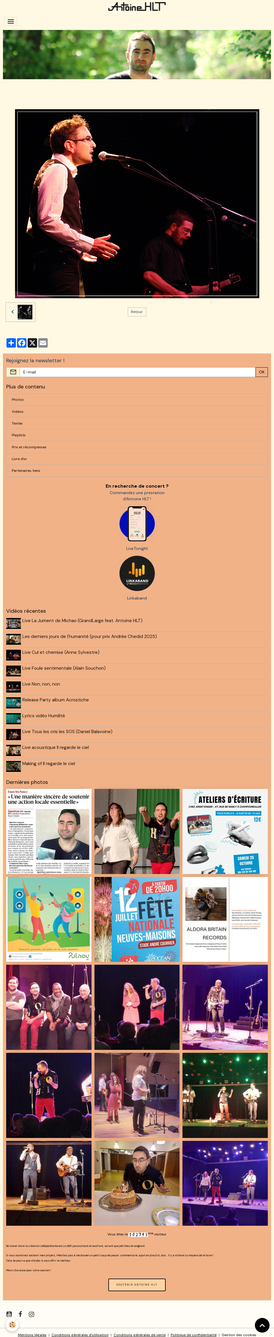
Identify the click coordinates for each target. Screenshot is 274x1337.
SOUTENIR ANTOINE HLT (137, 1280)
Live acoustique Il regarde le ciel (56, 744)
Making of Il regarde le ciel (49, 759)
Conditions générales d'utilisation (80, 1330)
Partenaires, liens (26, 470)
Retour (137, 311)
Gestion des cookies (239, 1330)
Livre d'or (19, 459)
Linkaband (137, 598)
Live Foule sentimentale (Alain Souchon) (64, 667)
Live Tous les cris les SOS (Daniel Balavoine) (68, 728)
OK (262, 372)
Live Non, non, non (42, 682)
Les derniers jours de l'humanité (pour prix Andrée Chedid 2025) (90, 636)
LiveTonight (137, 548)
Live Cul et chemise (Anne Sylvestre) (61, 651)
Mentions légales (32, 1330)
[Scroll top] (262, 1325)
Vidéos (18, 411)
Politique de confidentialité (194, 1330)
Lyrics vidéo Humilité (44, 713)
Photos (18, 399)
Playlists (19, 435)
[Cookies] (12, 1324)
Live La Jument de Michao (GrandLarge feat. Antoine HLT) (83, 621)
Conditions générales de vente (140, 1330)
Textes (17, 423)
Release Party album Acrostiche (56, 698)
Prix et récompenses (29, 447)
